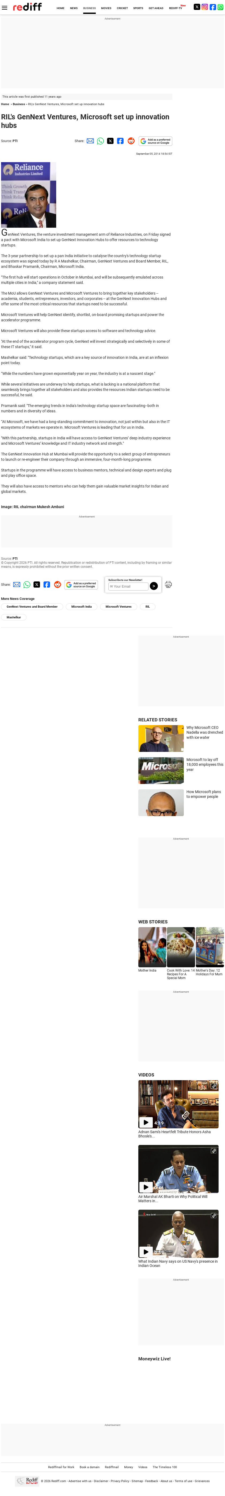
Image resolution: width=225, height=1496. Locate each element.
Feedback (151, 1481)
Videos (142, 1467)
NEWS (74, 8)
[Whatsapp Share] (99, 141)
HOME (60, 8)
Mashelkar (14, 617)
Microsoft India (81, 606)
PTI (15, 141)
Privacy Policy (120, 1481)
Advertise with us (79, 1481)
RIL (148, 606)
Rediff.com (58, 1481)
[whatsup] (221, 6)
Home (5, 104)
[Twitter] (197, 6)
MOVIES (106, 8)
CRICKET (122, 8)
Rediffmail (112, 1467)
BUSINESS (89, 8)
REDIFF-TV (175, 8)
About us (166, 1481)
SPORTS (138, 8)
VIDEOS (146, 1075)
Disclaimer (101, 1481)
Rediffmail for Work (61, 1467)
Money (128, 1467)
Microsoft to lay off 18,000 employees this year (204, 764)
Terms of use (183, 1481)
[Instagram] (205, 6)
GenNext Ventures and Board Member (32, 606)
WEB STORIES (152, 921)
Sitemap (137, 1481)
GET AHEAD (156, 8)
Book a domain (90, 1467)
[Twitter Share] (110, 141)
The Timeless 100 (165, 1467)
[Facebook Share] (120, 141)
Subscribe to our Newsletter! (125, 580)
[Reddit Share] (130, 141)
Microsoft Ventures (119, 606)
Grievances (202, 1481)
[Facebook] (213, 6)
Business (19, 104)
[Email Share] (89, 141)
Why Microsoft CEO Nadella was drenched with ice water (204, 732)
